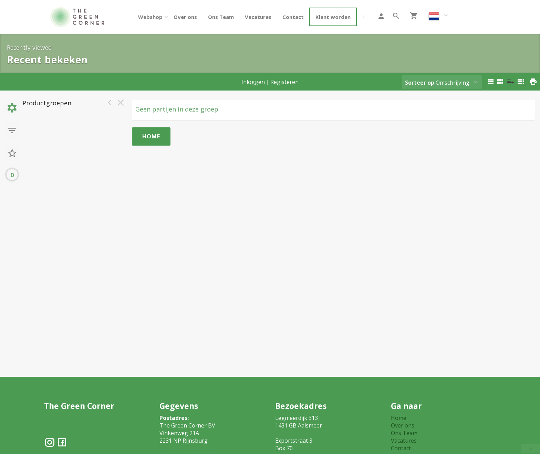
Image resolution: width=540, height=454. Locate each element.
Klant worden (333, 16)
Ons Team (221, 16)
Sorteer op (419, 82)
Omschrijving (437, 82)
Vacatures (258, 16)
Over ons (185, 16)
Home (151, 136)
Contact (293, 16)
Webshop (150, 16)
